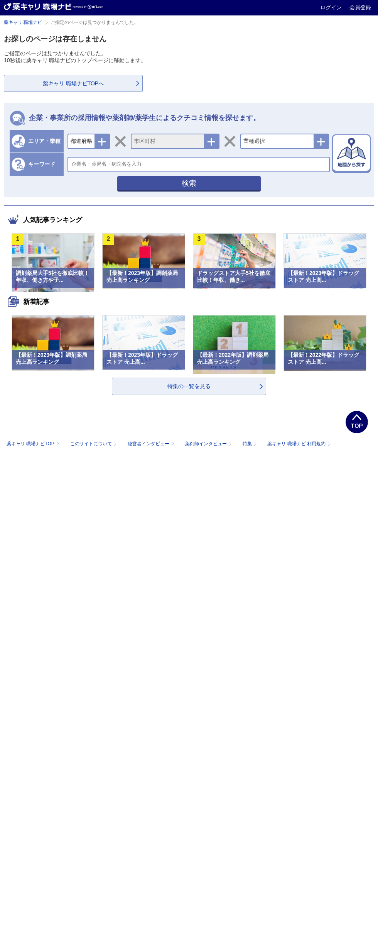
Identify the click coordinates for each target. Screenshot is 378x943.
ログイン (331, 7)
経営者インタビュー (152, 443)
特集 (250, 443)
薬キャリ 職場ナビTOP (34, 443)
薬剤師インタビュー (209, 443)
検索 (189, 183)
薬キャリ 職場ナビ (23, 22)
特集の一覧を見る (189, 386)
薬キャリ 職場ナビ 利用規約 (299, 443)
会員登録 (360, 7)
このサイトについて (94, 443)
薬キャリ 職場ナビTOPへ (73, 83)
